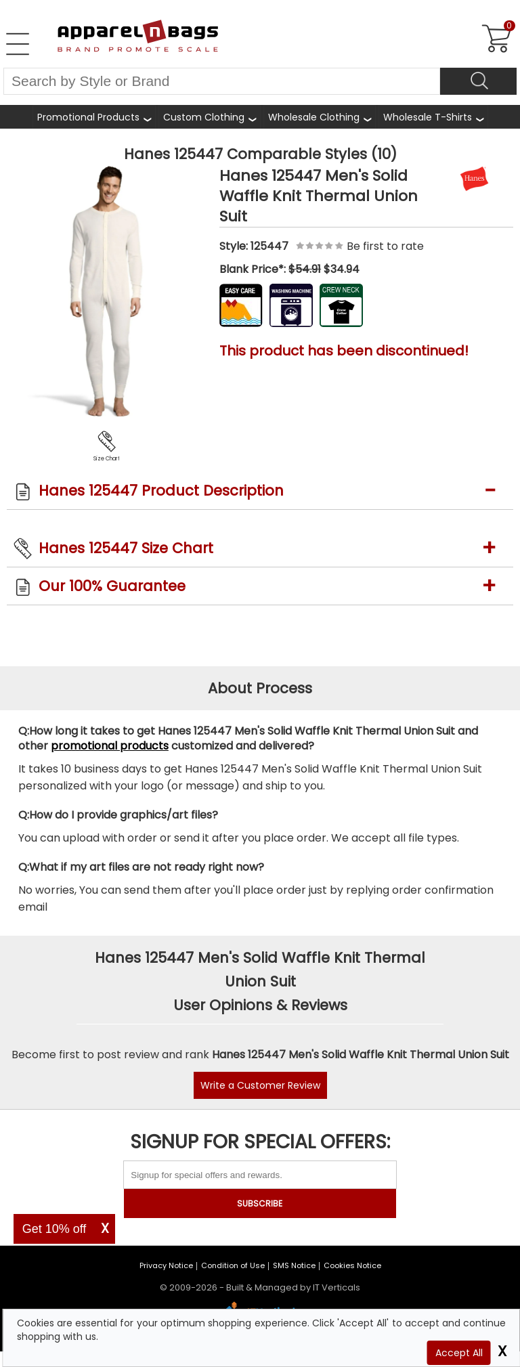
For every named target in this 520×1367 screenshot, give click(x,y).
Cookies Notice (352, 1265)
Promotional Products (88, 117)
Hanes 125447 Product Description (161, 490)
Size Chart (106, 458)
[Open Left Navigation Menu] (17, 44)
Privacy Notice (166, 1265)
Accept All (459, 1353)
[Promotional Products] (94, 117)
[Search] (478, 81)
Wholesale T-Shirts (427, 117)
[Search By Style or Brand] (221, 81)
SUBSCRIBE (259, 1203)
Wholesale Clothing (314, 117)
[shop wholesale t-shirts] (433, 117)
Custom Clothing (203, 117)
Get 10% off (54, 1229)
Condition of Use (233, 1265)
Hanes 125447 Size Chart (126, 548)
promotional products (110, 746)
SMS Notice (294, 1265)
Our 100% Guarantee (112, 586)
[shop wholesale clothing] (319, 117)
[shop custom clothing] (209, 117)
